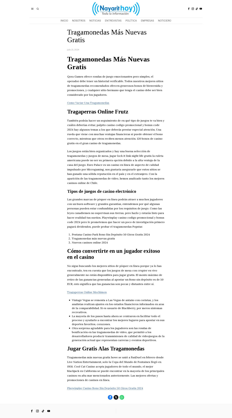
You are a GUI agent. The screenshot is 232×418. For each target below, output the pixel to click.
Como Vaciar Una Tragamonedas (88, 102)
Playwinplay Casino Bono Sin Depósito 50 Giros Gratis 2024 (105, 388)
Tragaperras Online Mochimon (87, 292)
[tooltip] (189, 9)
